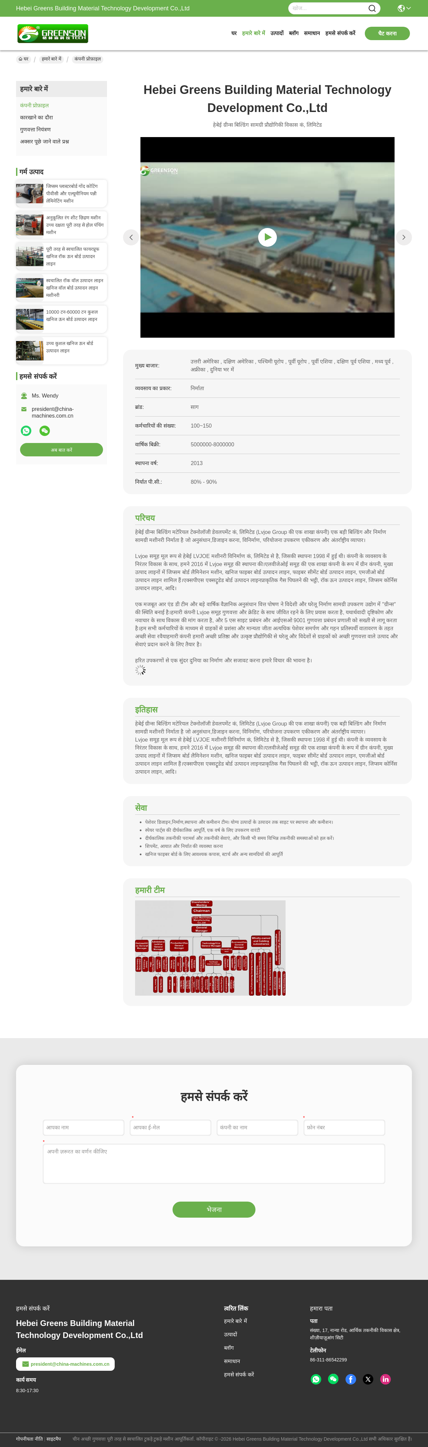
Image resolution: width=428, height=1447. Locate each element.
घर (234, 33)
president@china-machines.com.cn (65, 1364)
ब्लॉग (294, 33)
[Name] (372, 8)
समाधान (312, 33)
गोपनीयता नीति (29, 1439)
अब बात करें (61, 450)
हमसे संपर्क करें (340, 33)
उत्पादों (277, 33)
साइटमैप (53, 1439)
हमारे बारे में (253, 33)
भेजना (214, 1209)
